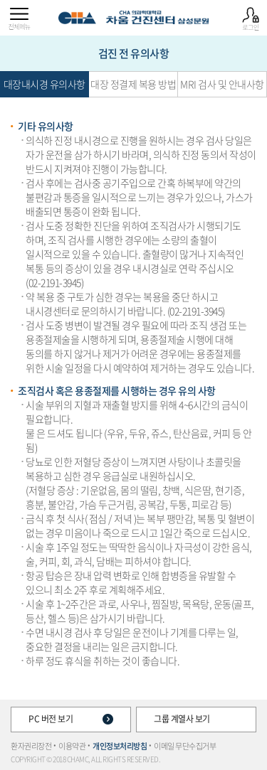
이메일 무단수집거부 (185, 746)
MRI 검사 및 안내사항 (222, 84)
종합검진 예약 (252, 53)
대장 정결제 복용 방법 (133, 84)
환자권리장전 (31, 746)
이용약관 (71, 746)
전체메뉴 (20, 19)
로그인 (250, 19)
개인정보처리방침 (120, 746)
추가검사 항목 (14, 53)
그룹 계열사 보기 (196, 718)
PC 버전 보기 (70, 718)
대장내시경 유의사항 (44, 84)
